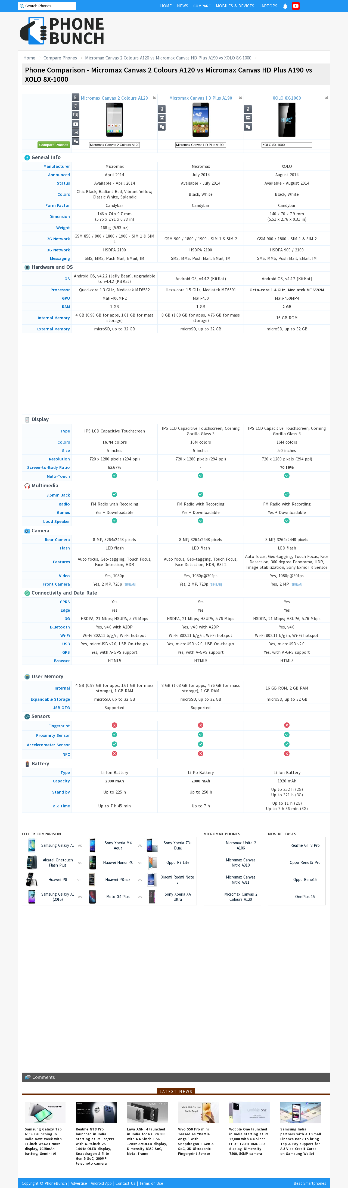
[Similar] (129, 584)
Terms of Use (151, 1183)
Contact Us (125, 1183)
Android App (101, 1183)
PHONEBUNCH (77, 30)
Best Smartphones (310, 1183)
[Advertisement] (231, 31)
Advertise (79, 1183)
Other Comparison (41, 833)
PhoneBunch (56, 1183)
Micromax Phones (222, 833)
